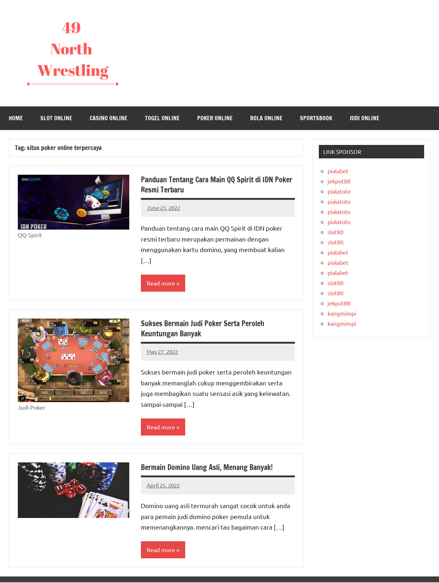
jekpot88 (339, 181)
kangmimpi (342, 313)
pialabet (338, 170)
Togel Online (162, 118)
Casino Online (108, 118)
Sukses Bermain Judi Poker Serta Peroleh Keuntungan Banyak (202, 328)
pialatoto (339, 191)
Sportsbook (316, 118)
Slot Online (56, 118)
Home (16, 118)
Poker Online (215, 118)
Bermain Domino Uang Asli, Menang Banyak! (207, 467)
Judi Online (364, 118)
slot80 (336, 231)
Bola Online (266, 118)
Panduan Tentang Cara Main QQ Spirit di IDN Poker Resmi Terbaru (216, 184)
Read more (161, 283)
